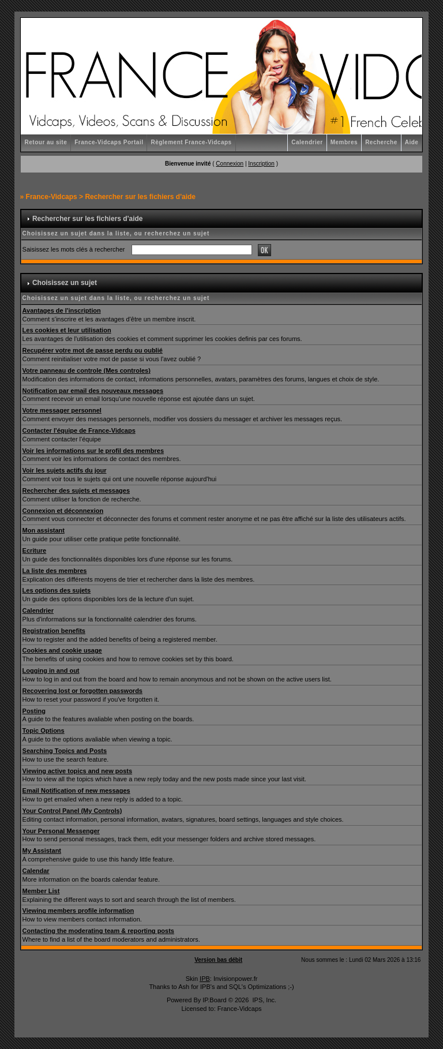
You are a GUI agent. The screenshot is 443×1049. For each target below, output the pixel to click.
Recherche (381, 142)
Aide (412, 142)
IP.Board (214, 999)
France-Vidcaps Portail (108, 142)
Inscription (261, 163)
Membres (344, 142)
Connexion (229, 163)
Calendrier (306, 142)
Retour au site (46, 142)
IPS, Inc (263, 999)
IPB (205, 978)
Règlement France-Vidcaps (191, 142)
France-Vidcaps (51, 197)
